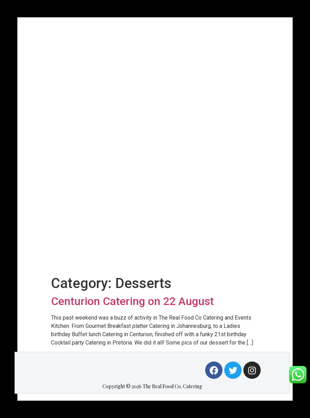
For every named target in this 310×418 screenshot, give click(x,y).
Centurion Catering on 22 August (132, 301)
